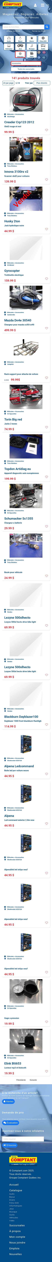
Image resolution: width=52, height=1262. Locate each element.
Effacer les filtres (13, 31)
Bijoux (12, 1197)
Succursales (17, 1225)
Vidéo (11, 1220)
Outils (12, 1215)
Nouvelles (15, 1254)
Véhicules (13, 1217)
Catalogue (15, 1190)
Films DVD (14, 1203)
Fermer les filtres (38, 31)
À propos (15, 1231)
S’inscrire (9, 1145)
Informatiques (15, 1206)
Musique (13, 1212)
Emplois (14, 1248)
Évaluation (10, 1122)
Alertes (8, 1101)
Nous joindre (17, 1242)
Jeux (11, 1209)
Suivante (33, 1080)
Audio (11, 1194)
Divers (12, 1200)
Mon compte (17, 1236)
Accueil (14, 1184)
